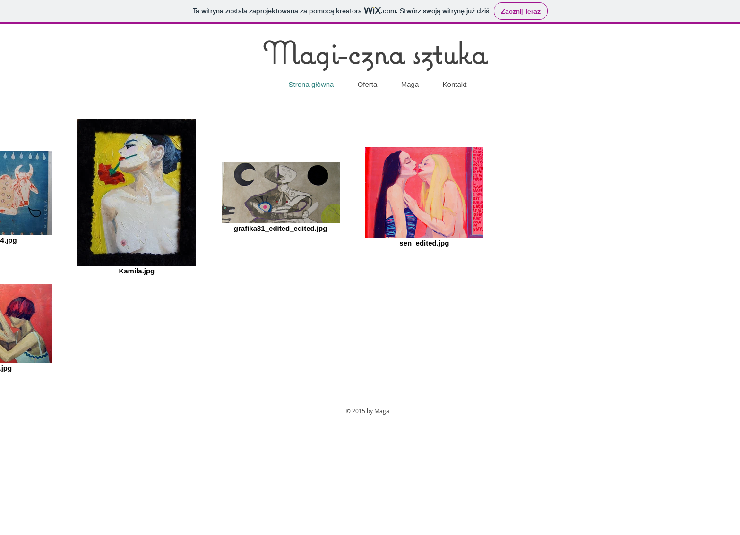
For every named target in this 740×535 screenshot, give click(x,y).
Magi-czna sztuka (374, 53)
